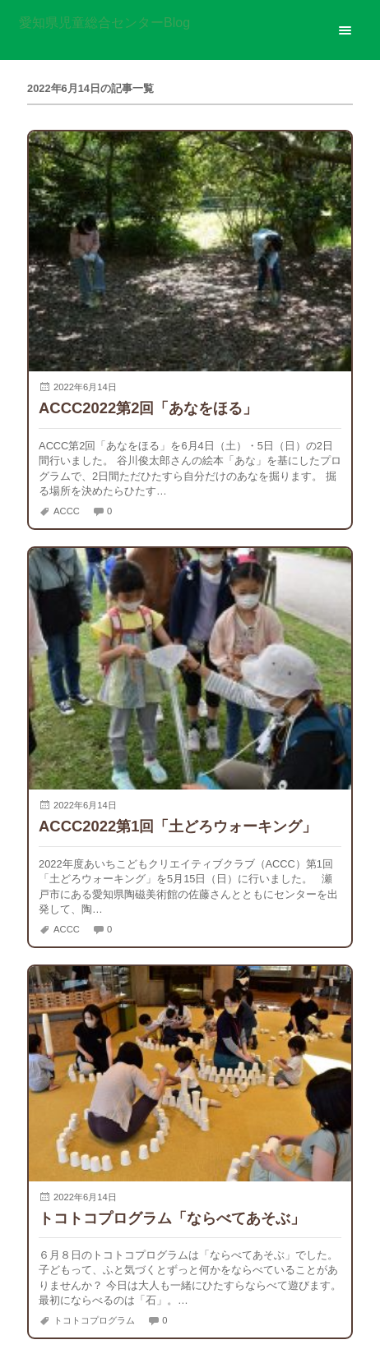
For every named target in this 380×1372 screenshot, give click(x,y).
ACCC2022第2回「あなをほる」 (148, 408)
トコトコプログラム (94, 1320)
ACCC (66, 511)
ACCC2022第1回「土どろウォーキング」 (178, 826)
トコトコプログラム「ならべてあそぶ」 (172, 1218)
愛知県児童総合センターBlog (104, 23)
